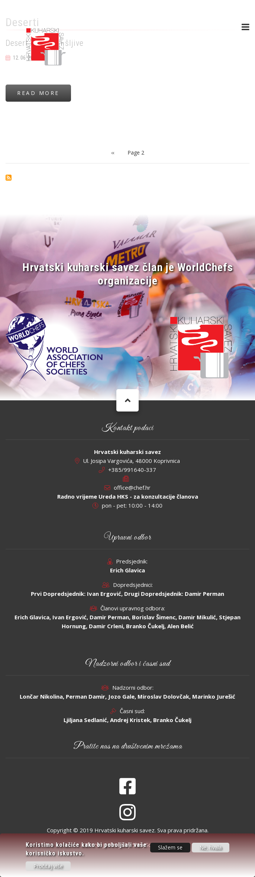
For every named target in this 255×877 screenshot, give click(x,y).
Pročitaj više (48, 866)
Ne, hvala (211, 848)
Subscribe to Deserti (9, 178)
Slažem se (170, 847)
